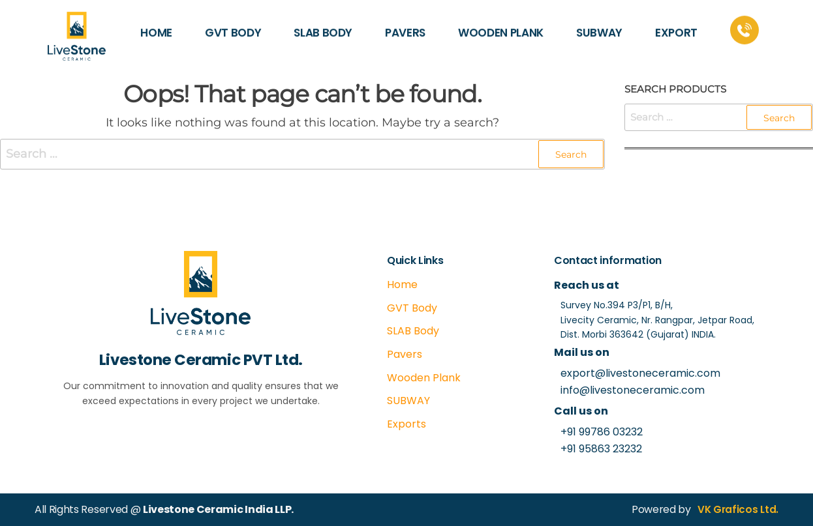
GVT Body (412, 307)
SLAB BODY (323, 25)
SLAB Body (413, 330)
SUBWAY (599, 25)
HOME (156, 25)
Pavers (404, 354)
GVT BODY (233, 25)
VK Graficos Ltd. (737, 509)
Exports (406, 423)
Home (402, 284)
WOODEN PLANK (501, 25)
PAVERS (405, 25)
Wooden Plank (424, 377)
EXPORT (676, 25)
